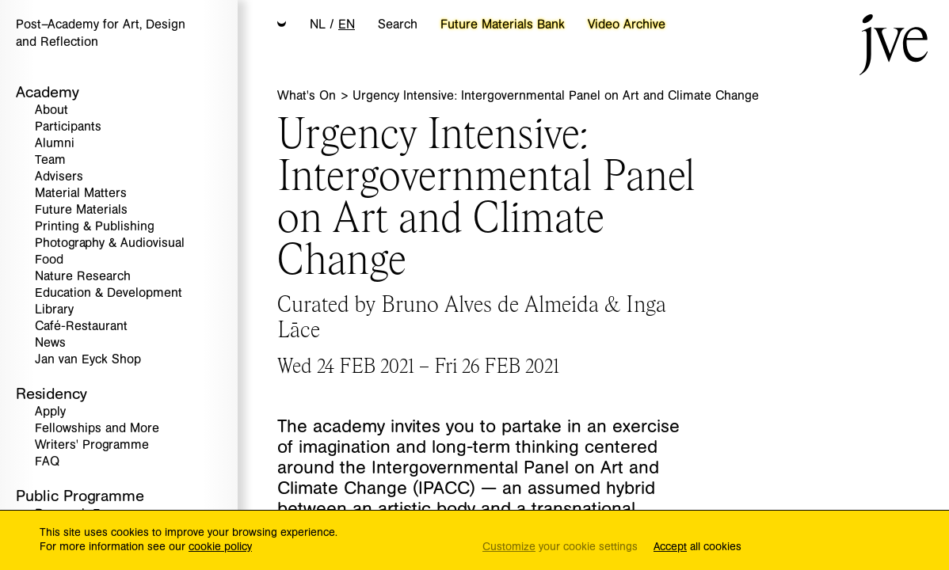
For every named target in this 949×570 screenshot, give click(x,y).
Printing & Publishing (94, 226)
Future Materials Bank (502, 24)
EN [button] (346, 24)
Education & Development (108, 293)
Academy (47, 92)
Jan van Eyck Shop (88, 359)
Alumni (54, 143)
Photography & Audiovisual (110, 243)
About (51, 110)
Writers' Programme (92, 445)
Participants (68, 127)
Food (49, 260)
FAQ (47, 461)
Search (397, 24)
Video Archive (626, 24)
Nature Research (83, 276)
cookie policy (220, 547)
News (50, 343)
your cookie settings (560, 547)
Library (54, 309)
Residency (51, 394)
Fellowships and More (97, 428)
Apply (50, 412)
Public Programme (80, 496)
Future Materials (81, 210)
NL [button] (318, 24)
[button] (282, 25)
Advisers (59, 176)
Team (50, 160)
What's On (308, 96)
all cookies (697, 547)
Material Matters (81, 193)
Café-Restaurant (81, 326)
